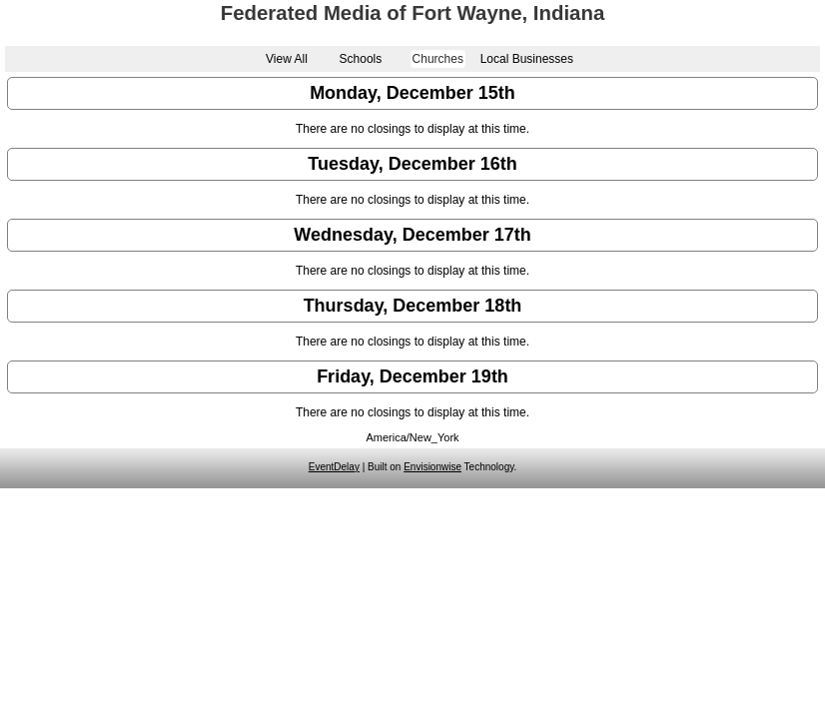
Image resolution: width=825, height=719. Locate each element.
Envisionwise (432, 466)
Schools (361, 59)
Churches (437, 59)
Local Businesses (526, 59)
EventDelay (334, 466)
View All (287, 59)
